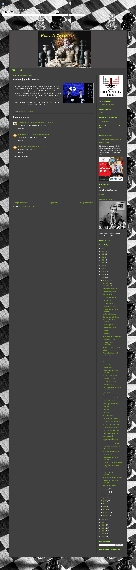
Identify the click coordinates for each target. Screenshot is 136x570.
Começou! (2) (107, 409)
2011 (103, 531)
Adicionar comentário (21, 156)
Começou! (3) (107, 407)
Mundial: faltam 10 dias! (110, 485)
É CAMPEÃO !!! (108, 285)
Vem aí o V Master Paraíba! (111, 347)
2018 (103, 272)
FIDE (13, 70)
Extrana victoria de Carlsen (111, 317)
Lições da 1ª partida (109, 401)
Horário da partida (108, 415)
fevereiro (106, 512)
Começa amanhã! (108, 436)
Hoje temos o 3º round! (110, 381)
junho (105, 501)
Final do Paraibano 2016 (110, 353)
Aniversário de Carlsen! (110, 288)
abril (104, 506)
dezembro (106, 280)
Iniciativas (104, 131)
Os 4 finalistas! (107, 368)
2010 (103, 534)
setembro (106, 492)
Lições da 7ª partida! (109, 339)
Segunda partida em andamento (112, 395)
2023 (103, 257)
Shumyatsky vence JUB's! (111, 444)
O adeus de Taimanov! (110, 297)
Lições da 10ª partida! (109, 327)
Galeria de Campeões (107, 104)
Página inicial (54, 202)
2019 (103, 269)
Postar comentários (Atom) (27, 206)
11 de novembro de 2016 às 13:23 (37, 146)
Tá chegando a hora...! (109, 362)
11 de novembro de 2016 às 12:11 (39, 134)
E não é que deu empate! (110, 403)
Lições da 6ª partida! (109, 356)
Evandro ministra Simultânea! (112, 398)
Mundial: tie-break (108, 294)
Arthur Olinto (22, 146)
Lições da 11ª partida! (109, 314)
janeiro (105, 515)
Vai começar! (107, 470)
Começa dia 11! (107, 454)
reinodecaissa (22, 134)
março (105, 509)
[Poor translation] (11, 12)
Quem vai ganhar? (108, 303)
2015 (103, 519)
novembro (106, 283)
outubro (105, 489)
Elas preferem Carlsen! (110, 306)
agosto (105, 495)
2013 (103, 525)
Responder (21, 128)
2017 (103, 275)
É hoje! (105, 350)
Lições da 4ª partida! (109, 365)
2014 (103, 522)
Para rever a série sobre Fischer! (112, 462)
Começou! (106, 412)
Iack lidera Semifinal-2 (110, 375)
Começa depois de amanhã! (111, 430)
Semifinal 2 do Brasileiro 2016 (112, 477)
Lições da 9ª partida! (109, 330)
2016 (103, 277)
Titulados (104, 113)
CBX (20, 70)
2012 (103, 528)
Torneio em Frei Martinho (111, 451)
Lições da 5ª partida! (109, 359)
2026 (103, 248)
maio (105, 503)
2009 (103, 537)
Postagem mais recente (21, 202)
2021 (103, 263)
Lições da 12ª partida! (109, 291)
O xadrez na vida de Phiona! (111, 421)
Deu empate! (107, 300)
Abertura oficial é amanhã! (111, 424)
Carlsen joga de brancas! (110, 418)
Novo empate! (107, 392)
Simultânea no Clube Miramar (112, 336)
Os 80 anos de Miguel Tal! (111, 433)
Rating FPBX (105, 121)
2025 (103, 251)
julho (105, 498)
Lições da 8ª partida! (109, 333)
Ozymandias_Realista (25, 122)
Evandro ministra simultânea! (112, 427)
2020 (103, 266)
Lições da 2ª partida (109, 384)
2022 (103, 260)
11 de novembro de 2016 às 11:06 (42, 122)
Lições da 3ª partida (109, 378)
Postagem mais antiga (86, 202)
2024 (103, 254)
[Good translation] (5, 12)
